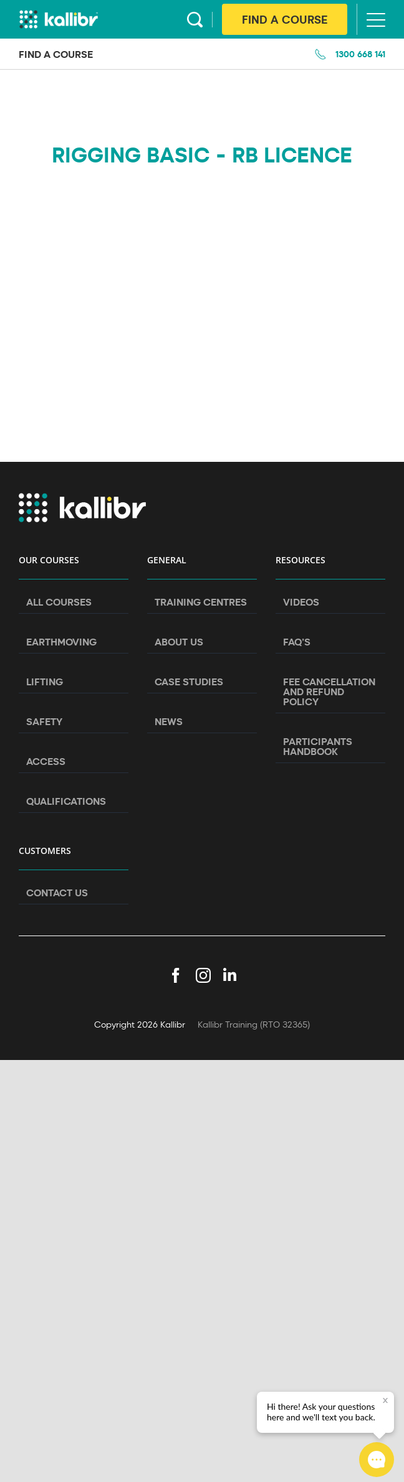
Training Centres (201, 602)
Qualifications (66, 801)
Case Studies (189, 682)
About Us (179, 642)
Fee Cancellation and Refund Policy (329, 691)
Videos (301, 602)
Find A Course (284, 19)
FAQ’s (296, 642)
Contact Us (57, 893)
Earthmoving (61, 642)
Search (195, 19)
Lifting (44, 682)
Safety (44, 721)
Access (45, 761)
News (169, 721)
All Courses (59, 602)
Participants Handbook (317, 746)
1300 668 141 (360, 54)
